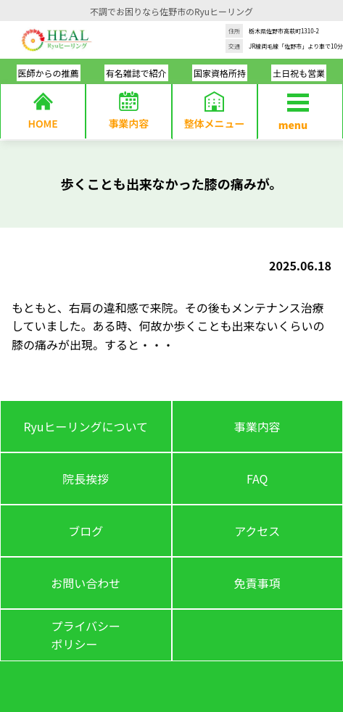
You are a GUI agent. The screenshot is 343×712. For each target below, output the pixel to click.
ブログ (85, 530)
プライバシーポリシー (85, 635)
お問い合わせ (85, 583)
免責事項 (257, 583)
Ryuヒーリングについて (85, 426)
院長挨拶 (85, 478)
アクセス (257, 530)
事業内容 (257, 426)
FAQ (257, 478)
